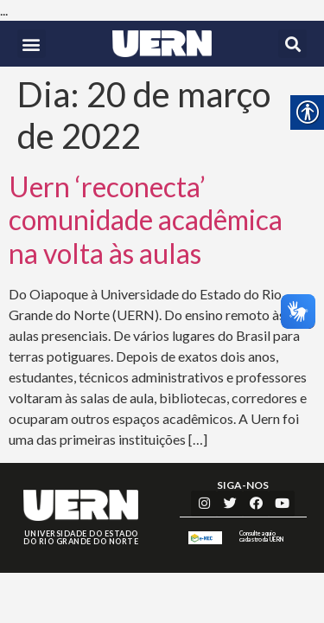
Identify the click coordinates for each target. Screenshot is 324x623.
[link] (162, 43)
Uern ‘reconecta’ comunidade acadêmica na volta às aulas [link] (146, 220)
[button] (31, 43)
